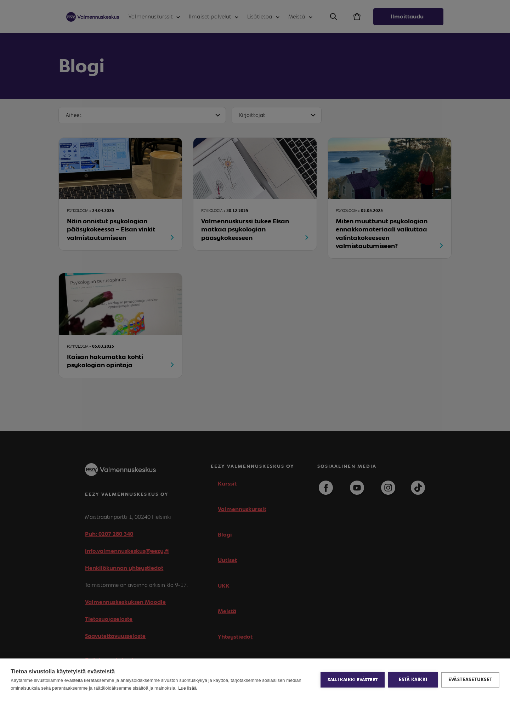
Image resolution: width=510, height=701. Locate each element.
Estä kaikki (413, 679)
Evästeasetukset (470, 679)
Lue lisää (187, 688)
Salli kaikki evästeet (353, 680)
